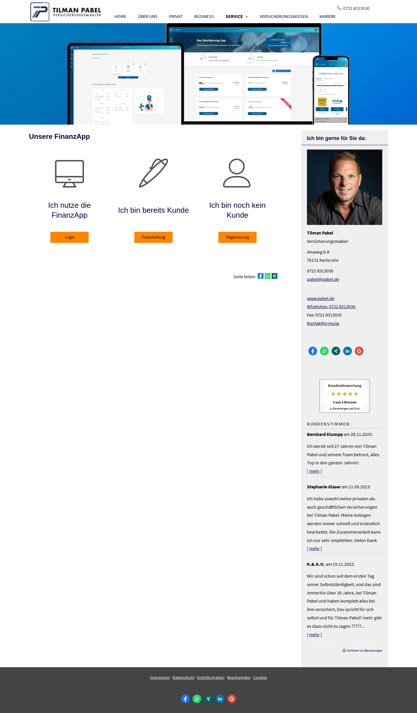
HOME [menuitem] (120, 16)
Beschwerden (238, 677)
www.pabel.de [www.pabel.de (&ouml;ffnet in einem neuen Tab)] (320, 298)
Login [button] (69, 237)
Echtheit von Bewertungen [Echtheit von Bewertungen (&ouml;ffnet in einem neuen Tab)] (364, 650)
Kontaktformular (323, 323)
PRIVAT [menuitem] (176, 16)
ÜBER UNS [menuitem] (148, 16)
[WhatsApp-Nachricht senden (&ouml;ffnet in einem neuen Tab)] (324, 351)
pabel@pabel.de (323, 279)
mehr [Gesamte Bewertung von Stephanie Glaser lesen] (314, 548)
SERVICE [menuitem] (234, 16)
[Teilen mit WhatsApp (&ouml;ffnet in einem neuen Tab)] (267, 276)
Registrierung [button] (237, 237)
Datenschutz (183, 677)
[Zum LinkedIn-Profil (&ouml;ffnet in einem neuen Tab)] (347, 351)
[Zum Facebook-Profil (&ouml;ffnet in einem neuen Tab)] (312, 351)
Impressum (160, 677)
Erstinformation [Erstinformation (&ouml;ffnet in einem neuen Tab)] (210, 677)
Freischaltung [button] (153, 237)
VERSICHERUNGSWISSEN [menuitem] (284, 16)
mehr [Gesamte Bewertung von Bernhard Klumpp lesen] (314, 471)
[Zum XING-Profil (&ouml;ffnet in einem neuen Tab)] (336, 351)
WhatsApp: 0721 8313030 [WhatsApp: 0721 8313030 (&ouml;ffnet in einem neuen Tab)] (331, 306)
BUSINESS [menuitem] (204, 16)
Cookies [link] (260, 677)
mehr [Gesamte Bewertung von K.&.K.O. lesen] (314, 634)
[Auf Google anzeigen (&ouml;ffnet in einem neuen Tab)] (359, 351)
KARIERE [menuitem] (327, 16)
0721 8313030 (356, 8)
